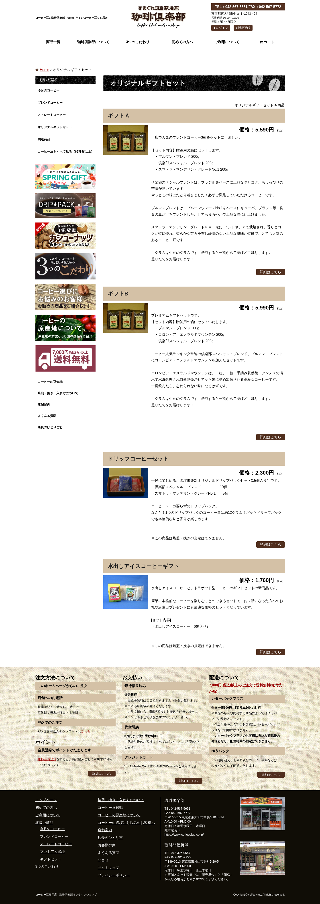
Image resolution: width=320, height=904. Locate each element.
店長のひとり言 (110, 837)
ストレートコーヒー (52, 115)
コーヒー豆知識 (110, 807)
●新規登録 (243, 28)
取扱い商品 (44, 823)
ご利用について (226, 42)
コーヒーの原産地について (119, 815)
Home (44, 70)
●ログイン (221, 28)
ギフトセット (50, 859)
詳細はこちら (270, 272)
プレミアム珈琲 (52, 851)
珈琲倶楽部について (93, 42)
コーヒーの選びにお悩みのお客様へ (126, 823)
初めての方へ (182, 42)
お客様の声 (107, 845)
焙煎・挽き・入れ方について (58, 393)
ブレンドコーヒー (50, 102)
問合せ (103, 860)
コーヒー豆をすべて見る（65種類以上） (66, 151)
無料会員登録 (47, 759)
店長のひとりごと (50, 427)
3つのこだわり (137, 42)
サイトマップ (108, 868)
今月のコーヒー (48, 90)
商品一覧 (53, 42)
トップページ (46, 800)
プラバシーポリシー (114, 875)
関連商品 (44, 139)
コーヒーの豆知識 (50, 382)
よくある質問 (47, 416)
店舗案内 (44, 404)
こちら (85, 731)
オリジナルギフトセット (55, 127)
